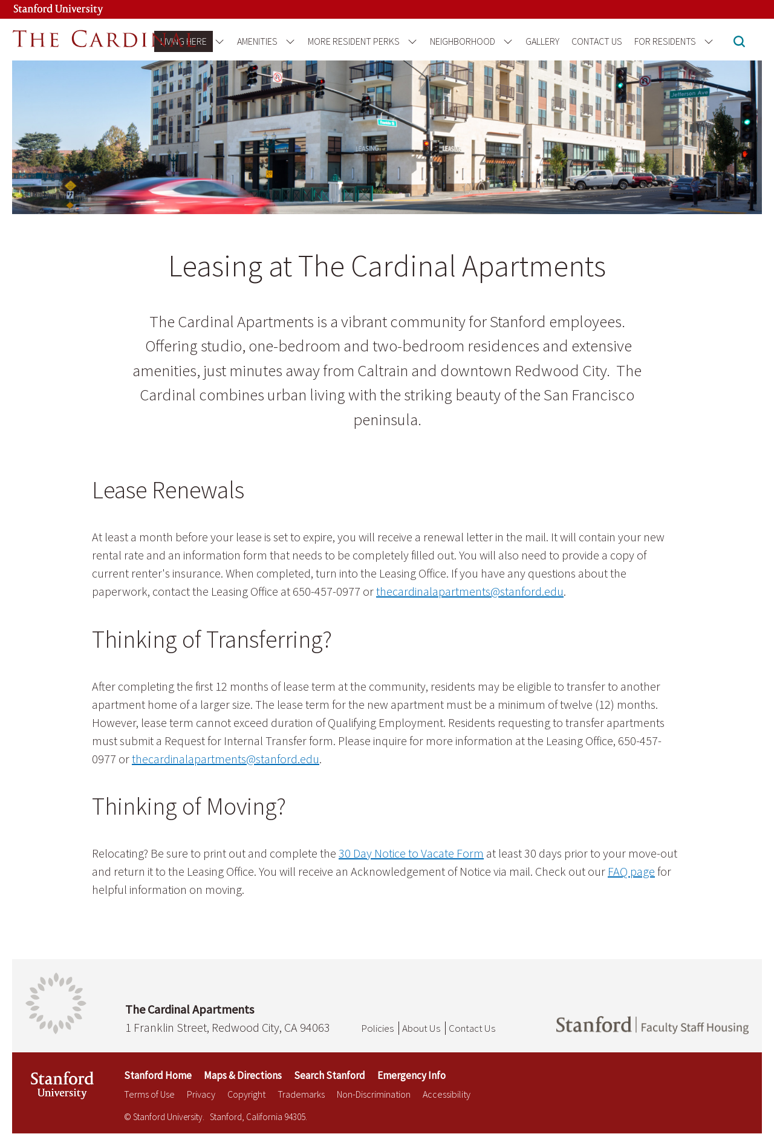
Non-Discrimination (374, 1094)
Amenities (257, 41)
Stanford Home (158, 1075)
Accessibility (446, 1094)
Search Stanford (329, 1075)
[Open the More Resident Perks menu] (410, 41)
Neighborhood (462, 41)
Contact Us (596, 41)
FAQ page (631, 871)
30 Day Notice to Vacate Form (411, 853)
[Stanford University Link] (46, 9)
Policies (377, 1028)
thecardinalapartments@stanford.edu (470, 591)
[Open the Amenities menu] (288, 41)
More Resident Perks (354, 41)
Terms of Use (149, 1094)
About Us (421, 1028)
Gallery (542, 41)
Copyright (246, 1094)
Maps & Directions (243, 1075)
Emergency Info (411, 1075)
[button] (739, 42)
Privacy (201, 1094)
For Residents (665, 41)
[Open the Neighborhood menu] (505, 41)
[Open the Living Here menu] (217, 41)
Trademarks (301, 1094)
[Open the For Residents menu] (706, 41)
